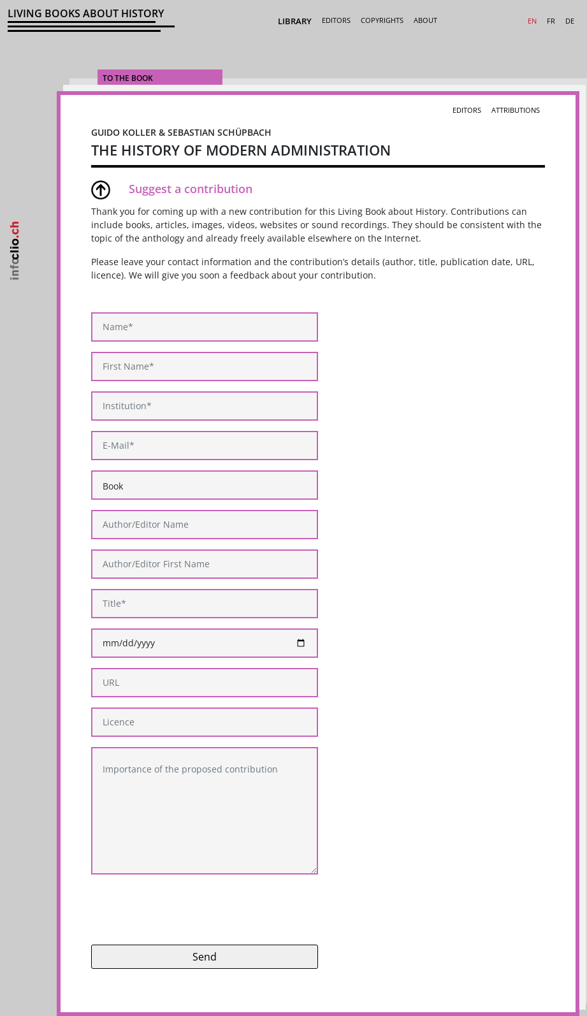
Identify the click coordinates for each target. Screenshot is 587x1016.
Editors (336, 20)
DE (569, 20)
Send (204, 957)
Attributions (515, 110)
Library (295, 21)
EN (532, 20)
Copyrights (382, 20)
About (425, 20)
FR (551, 20)
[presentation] (188, 909)
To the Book (128, 78)
